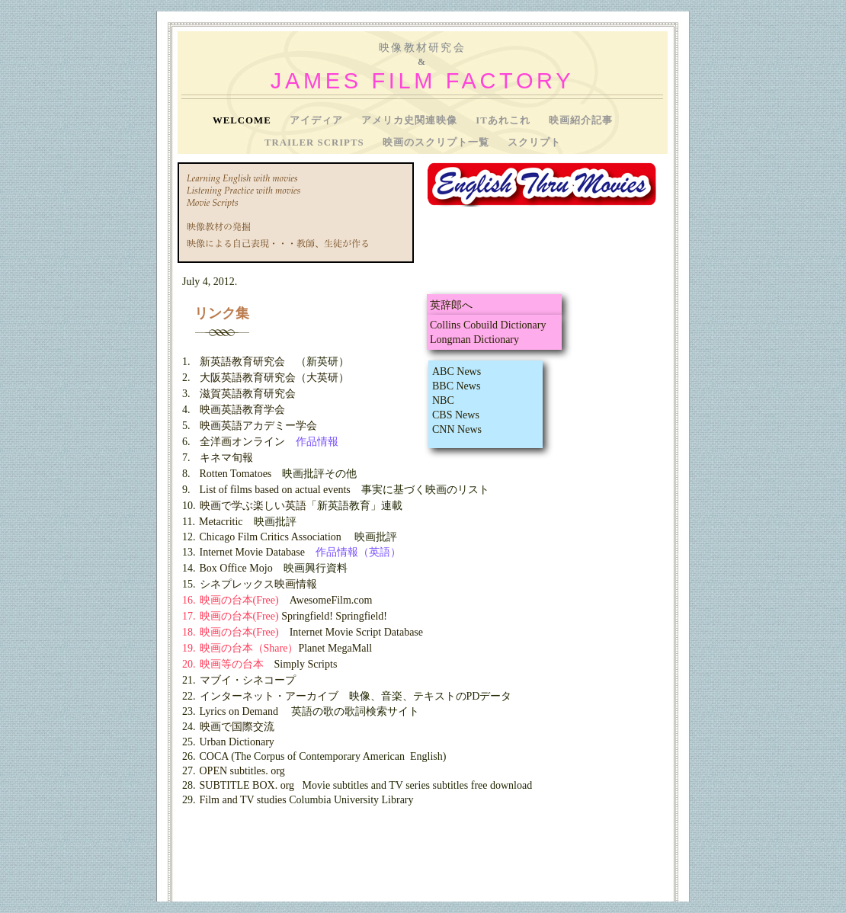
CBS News (455, 415)
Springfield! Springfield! (334, 616)
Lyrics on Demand (239, 711)
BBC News (456, 386)
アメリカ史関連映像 (410, 120)
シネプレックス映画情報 (258, 584)
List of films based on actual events (275, 489)
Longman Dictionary (474, 339)
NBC (443, 400)
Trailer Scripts (315, 142)
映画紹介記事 (581, 120)
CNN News (457, 429)
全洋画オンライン (242, 441)
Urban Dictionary (237, 742)
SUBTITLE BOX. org (247, 785)
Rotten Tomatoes (236, 473)
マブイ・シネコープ (248, 680)
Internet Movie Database (252, 552)
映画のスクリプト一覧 (437, 142)
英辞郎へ (451, 305)
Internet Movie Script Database (356, 632)
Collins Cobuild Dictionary (488, 325)
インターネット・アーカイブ (269, 696)
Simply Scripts (306, 664)
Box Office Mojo (236, 568)
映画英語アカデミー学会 (258, 425)
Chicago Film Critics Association (270, 537)
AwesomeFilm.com (331, 600)
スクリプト (534, 142)
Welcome (243, 120)
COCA (214, 756)
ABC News (456, 371)
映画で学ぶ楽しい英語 (253, 505)
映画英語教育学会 (242, 409)
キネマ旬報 (226, 457)
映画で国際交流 (237, 726)
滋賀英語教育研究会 (248, 393)
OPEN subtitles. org (242, 771)
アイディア (318, 120)
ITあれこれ (505, 120)
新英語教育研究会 (242, 361)
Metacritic (221, 521)
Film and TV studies (243, 800)
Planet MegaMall (335, 648)
